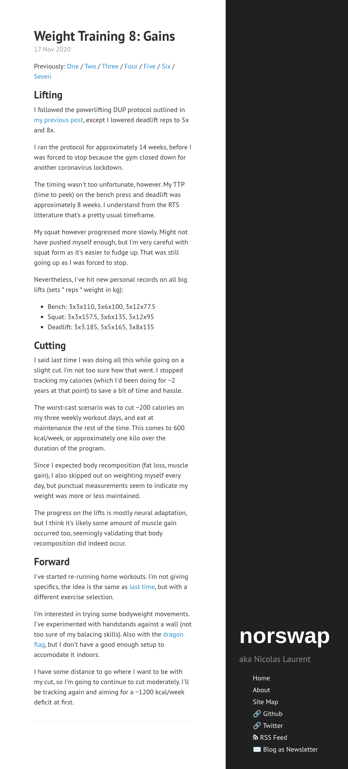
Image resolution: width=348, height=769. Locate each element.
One (73, 66)
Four (131, 66)
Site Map (265, 701)
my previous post (58, 119)
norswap (284, 635)
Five (150, 66)
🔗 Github (267, 713)
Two (90, 66)
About (261, 689)
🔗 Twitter (268, 725)
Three (110, 66)
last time (142, 586)
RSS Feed (270, 737)
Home (261, 678)
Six (166, 66)
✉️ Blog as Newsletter (285, 749)
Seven (42, 76)
